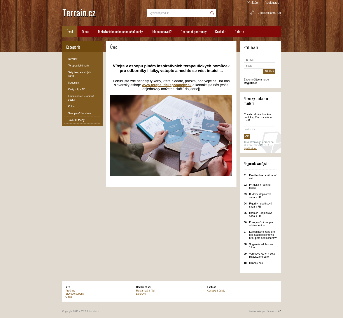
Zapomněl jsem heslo (256, 79)
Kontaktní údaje (216, 290)
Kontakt (220, 31)
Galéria (239, 31)
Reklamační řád (145, 290)
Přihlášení (253, 2)
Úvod (69, 31)
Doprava (141, 293)
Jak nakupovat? (161, 31)
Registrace (271, 2)
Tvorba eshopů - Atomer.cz (264, 311)
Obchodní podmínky (193, 31)
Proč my (70, 290)
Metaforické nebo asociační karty (120, 31)
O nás (85, 31)
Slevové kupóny (74, 293)
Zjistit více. (250, 148)
